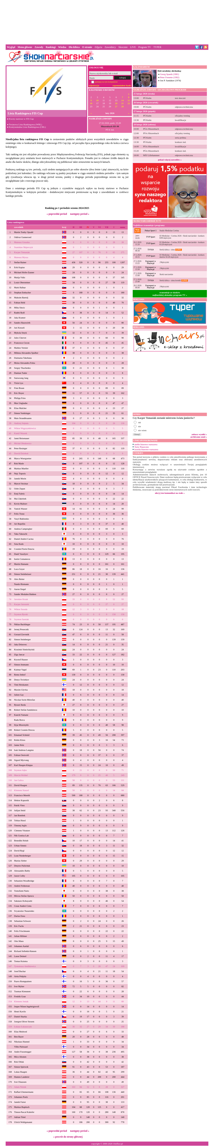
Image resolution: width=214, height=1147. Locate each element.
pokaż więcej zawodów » (169, 159)
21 (122, 103)
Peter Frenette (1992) (169, 77)
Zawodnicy (110, 47)
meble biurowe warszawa (145, 444)
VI (99, 227)
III (80, 227)
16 (91, 103)
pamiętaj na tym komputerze (106, 82)
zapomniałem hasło (122, 85)
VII (106, 227)
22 (129, 103)
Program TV (144, 47)
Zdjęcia (98, 47)
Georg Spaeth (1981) (169, 74)
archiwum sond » (198, 437)
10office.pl (118, 1143)
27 (116, 106)
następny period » (79, 213)
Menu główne (25, 47)
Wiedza (62, 47)
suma (122, 227)
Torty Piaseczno (141, 447)
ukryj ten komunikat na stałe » (170, 493)
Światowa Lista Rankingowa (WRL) (25, 124)
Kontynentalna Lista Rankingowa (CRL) (27, 127)
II (73, 227)
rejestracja (94, 85)
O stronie (87, 47)
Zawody (39, 47)
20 (116, 103)
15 (129, 100)
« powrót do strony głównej (68, 1136)
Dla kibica (74, 47)
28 (122, 106)
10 (97, 100)
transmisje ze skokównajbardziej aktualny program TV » (170, 293)
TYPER (157, 47)
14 (122, 100)
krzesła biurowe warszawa (146, 449)
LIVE (133, 47)
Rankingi (51, 47)
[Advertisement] (107, 22)
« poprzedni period (57, 213)
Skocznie (122, 47)
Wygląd (11, 47)
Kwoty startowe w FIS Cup (21, 119)
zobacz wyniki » (199, 434)
